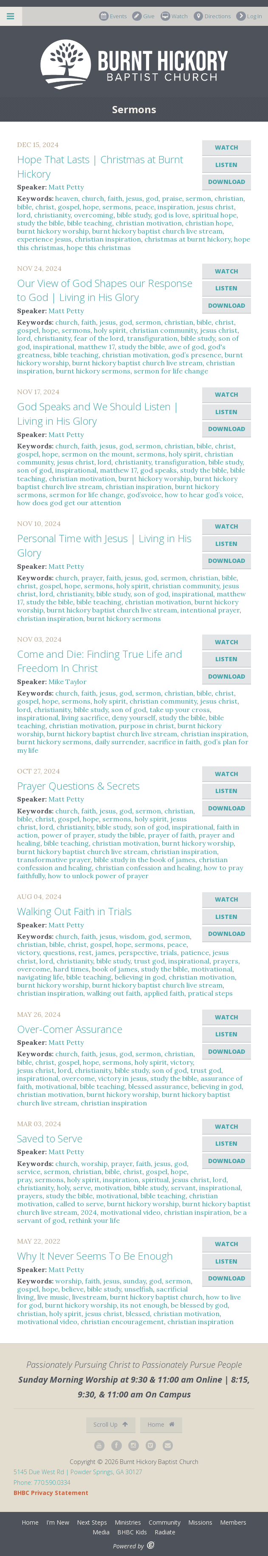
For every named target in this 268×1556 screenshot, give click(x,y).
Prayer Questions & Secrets (78, 786)
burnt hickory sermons (93, 371)
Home (161, 1424)
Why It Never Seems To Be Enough (95, 1256)
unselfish (138, 1289)
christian (228, 198)
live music (53, 1297)
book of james (115, 969)
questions (59, 952)
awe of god (186, 346)
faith (114, 198)
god (152, 198)
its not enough (143, 1305)
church (93, 198)
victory (28, 952)
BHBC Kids (132, 1532)
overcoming (93, 215)
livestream (89, 1297)
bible (24, 207)
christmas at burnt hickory (187, 239)
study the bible (40, 223)
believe (73, 1289)
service (28, 1171)
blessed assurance (158, 1086)
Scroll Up (110, 1424)
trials (168, 952)
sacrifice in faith (174, 742)
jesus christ (215, 207)
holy (63, 1187)
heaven (66, 198)
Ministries (128, 1522)
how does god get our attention (69, 502)
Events (113, 16)
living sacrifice (85, 717)
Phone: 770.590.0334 (42, 1482)
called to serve (80, 1204)
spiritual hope (214, 215)
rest (85, 952)
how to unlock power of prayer (98, 875)
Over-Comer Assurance (69, 1029)
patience (195, 952)
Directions (212, 16)
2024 (89, 1212)
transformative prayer (53, 859)
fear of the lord (99, 338)
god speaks (158, 470)
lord (24, 215)
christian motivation (149, 223)
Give (143, 16)
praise (172, 198)
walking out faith (114, 993)
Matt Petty (66, 187)
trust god (149, 961)
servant (183, 1187)
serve (82, 1187)
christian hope (208, 223)
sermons (116, 207)
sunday (134, 1281)
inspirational (53, 346)
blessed (138, 1313)
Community (165, 1522)
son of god (34, 470)
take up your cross (180, 709)
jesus (134, 198)
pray (24, 1179)
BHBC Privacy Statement (51, 1493)
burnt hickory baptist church (156, 1297)
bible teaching (89, 223)
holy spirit (110, 330)
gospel (68, 207)
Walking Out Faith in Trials (74, 911)
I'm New (57, 1522)
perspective (137, 952)
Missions (200, 1522)
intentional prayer (210, 610)
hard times (71, 969)
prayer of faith (171, 835)
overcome (33, 969)
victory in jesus (122, 1078)
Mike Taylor (67, 681)
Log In (249, 16)
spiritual (155, 1179)
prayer (92, 577)
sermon (198, 198)
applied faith (164, 993)
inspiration (175, 207)
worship (94, 1163)
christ (44, 207)
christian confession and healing (147, 867)
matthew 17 (96, 346)
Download (226, 182)
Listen (226, 165)
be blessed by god (199, 1305)
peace (144, 207)
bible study (134, 215)
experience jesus (44, 239)
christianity (52, 215)
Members (233, 1522)
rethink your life (94, 1220)
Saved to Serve (49, 1138)
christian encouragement (122, 1321)
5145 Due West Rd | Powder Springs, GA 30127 (78, 1472)
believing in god (140, 977)
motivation (112, 1187)
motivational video (130, 1212)
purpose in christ (146, 725)
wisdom (132, 936)
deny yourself (133, 717)
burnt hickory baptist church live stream (157, 231)
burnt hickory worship (53, 231)
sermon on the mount (97, 454)
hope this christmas (99, 247)
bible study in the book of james (144, 859)
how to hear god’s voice (203, 494)
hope (91, 207)
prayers (225, 961)
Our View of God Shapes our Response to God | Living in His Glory (104, 290)
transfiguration (152, 338)
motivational (211, 969)
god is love (171, 215)
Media (101, 1532)
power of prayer (67, 835)
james (105, 952)
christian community (163, 330)
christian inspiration (108, 239)
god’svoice (144, 494)
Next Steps (92, 1522)
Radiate (165, 1532)
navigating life (40, 977)
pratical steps (210, 993)
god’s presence (196, 355)
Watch (174, 16)
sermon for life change (171, 371)
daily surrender (119, 742)
